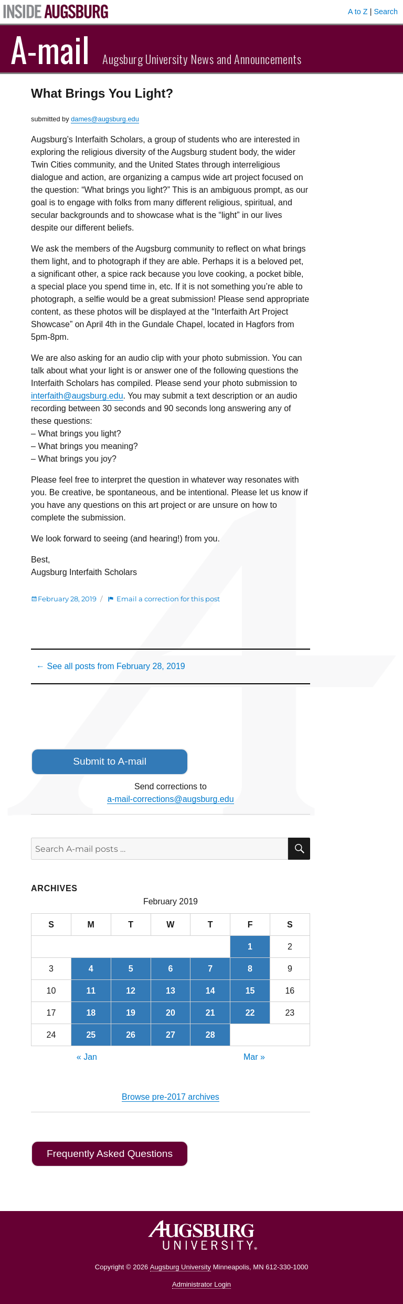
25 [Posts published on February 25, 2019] (91, 1034)
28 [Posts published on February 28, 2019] (210, 1034)
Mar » (254, 1056)
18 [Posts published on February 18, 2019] (91, 1012)
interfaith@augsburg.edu (77, 395)
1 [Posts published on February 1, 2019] (250, 946)
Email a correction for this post (168, 598)
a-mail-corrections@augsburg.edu (170, 799)
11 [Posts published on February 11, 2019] (91, 990)
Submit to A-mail (109, 761)
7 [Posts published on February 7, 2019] (210, 968)
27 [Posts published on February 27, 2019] (170, 1034)
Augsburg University (180, 1267)
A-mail (50, 49)
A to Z (358, 11)
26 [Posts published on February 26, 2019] (130, 1034)
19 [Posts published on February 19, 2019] (130, 1012)
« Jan (87, 1056)
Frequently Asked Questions (110, 1153)
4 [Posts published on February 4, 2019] (91, 968)
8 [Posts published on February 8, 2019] (250, 968)
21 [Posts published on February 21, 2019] (210, 1012)
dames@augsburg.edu (105, 119)
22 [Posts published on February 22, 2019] (250, 1012)
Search (386, 11)
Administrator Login (201, 1284)
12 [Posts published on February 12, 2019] (130, 990)
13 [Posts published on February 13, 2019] (170, 990)
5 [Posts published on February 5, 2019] (131, 968)
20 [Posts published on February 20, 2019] (170, 1012)
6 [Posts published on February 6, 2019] (170, 968)
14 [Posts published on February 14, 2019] (210, 990)
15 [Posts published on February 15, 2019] (250, 990)
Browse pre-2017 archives (170, 1096)
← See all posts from (110, 666)
